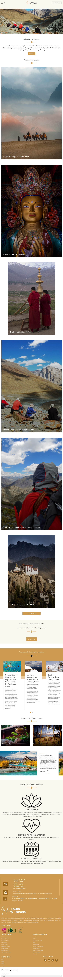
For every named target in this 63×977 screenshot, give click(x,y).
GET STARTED (31, 639)
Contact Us (35, 954)
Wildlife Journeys (4, 936)
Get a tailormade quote (37, 940)
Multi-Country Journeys (5, 952)
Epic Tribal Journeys (5, 950)
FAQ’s (34, 938)
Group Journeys (5, 973)
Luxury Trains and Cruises (38, 950)
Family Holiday (4, 942)
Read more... (31, 53)
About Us (35, 936)
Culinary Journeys (4, 948)
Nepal (2, 961)
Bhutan (2, 963)
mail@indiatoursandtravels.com (33, 893)
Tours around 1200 (36, 948)
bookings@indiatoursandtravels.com (20, 893)
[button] (30, 712)
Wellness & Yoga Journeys (6, 938)
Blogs (34, 942)
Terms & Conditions (36, 952)
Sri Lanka (3, 965)
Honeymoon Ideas (4, 940)
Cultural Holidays (4, 944)
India (2, 959)
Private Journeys (36, 944)
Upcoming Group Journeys (38, 946)
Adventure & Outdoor (5, 946)
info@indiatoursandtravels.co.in (46, 893)
